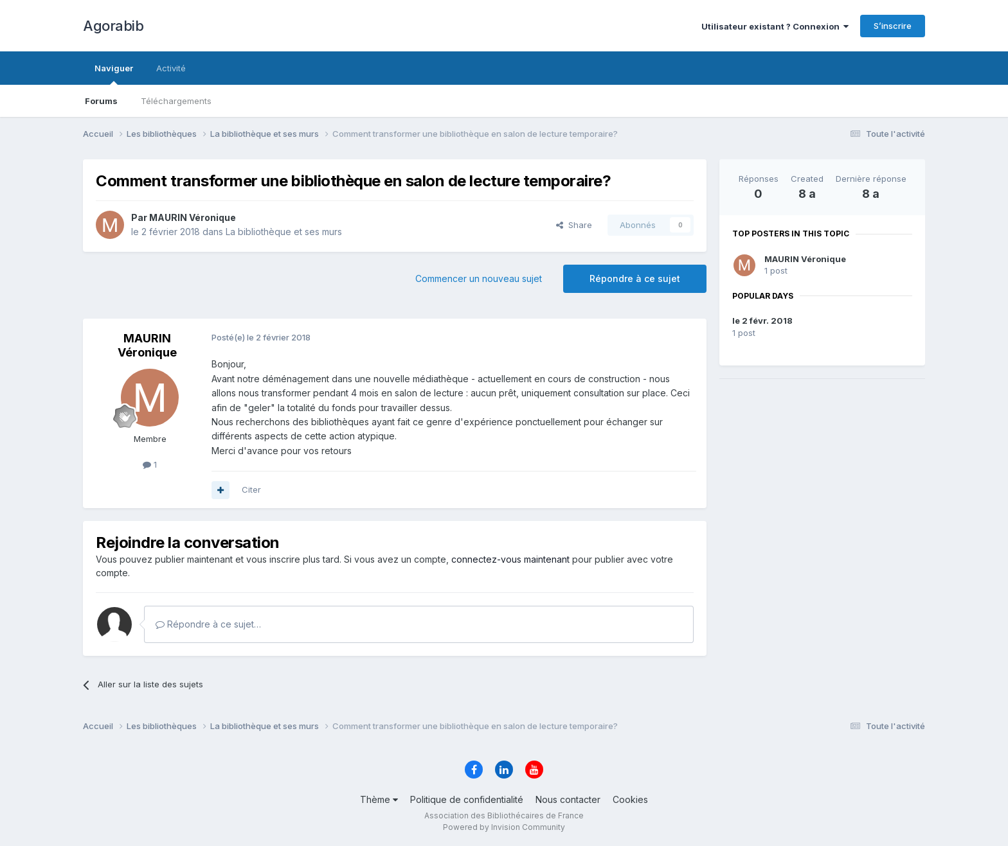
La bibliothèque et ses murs (284, 231)
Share (574, 225)
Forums (101, 101)
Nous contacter (568, 799)
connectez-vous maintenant (510, 559)
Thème (379, 799)
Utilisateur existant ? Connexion (775, 26)
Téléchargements (176, 101)
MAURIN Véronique (805, 259)
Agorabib (113, 25)
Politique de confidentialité (466, 799)
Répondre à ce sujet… (208, 624)
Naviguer (113, 74)
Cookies (630, 799)
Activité (171, 68)
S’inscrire (893, 26)
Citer (251, 489)
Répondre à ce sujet (635, 278)
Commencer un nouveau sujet (478, 278)
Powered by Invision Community (504, 827)
